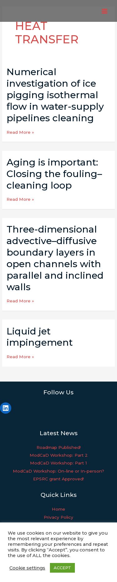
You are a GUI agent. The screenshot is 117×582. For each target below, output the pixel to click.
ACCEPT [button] (62, 567)
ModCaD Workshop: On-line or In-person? (58, 471)
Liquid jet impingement (40, 337)
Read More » (20, 132)
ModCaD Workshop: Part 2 (59, 455)
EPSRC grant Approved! (58, 478)
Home (58, 509)
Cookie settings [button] (27, 568)
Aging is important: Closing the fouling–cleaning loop (54, 173)
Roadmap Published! (59, 447)
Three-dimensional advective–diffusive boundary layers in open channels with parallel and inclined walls (55, 258)
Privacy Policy (58, 517)
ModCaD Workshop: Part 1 (58, 462)
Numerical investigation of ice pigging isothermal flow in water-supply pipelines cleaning (55, 95)
